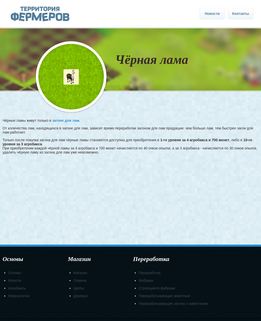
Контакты (240, 14)
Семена (79, 280)
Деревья (80, 296)
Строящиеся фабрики (157, 288)
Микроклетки (18, 296)
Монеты (14, 280)
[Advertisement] (130, 198)
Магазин (80, 273)
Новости (212, 14)
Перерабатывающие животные (164, 296)
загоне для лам (65, 120)
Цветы (78, 288)
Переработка (149, 273)
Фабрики (146, 280)
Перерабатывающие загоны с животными (173, 304)
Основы (14, 273)
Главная (40, 14)
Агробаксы (17, 288)
